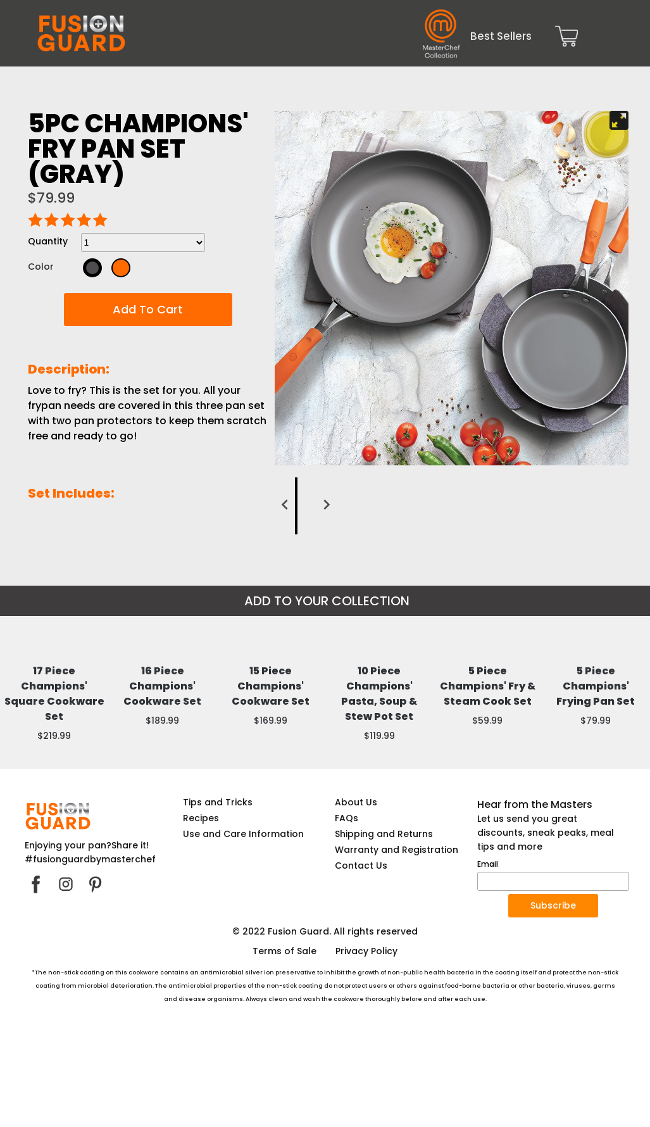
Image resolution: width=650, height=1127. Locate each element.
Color (41, 266)
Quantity (48, 241)
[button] (148, 309)
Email (487, 960)
